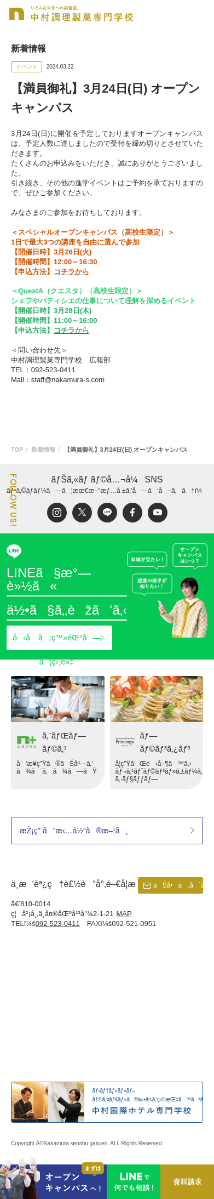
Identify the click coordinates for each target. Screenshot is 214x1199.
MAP (124, 914)
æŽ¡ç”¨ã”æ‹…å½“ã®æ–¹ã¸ (74, 830)
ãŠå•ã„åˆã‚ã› (178, 885)
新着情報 (43, 449)
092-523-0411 (58, 923)
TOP (17, 449)
